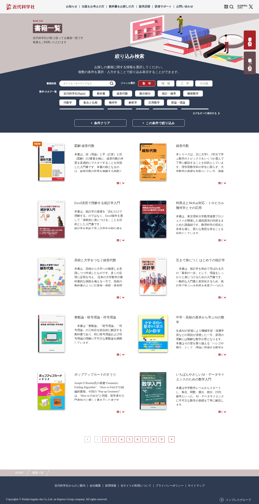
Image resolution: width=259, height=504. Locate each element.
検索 (112, 83)
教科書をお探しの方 (121, 6)
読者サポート (163, 6)
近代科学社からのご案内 (70, 485)
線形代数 (122, 93)
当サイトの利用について (135, 485)
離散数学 (193, 93)
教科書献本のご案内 (250, 60)
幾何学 (113, 102)
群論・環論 (178, 102)
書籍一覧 (38, 472)
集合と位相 (90, 102)
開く (119, 182)
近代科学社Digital (74, 93)
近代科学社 (20, 7)
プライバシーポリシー (170, 485)
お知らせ (71, 6)
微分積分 (145, 93)
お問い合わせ (184, 6)
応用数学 (154, 102)
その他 (204, 83)
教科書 (101, 93)
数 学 (147, 83)
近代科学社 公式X (242, 7)
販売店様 (144, 6)
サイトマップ (196, 485)
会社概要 (95, 485)
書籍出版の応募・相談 (250, 37)
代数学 (68, 102)
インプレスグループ (238, 500)
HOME (19, 472)
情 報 (166, 83)
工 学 (185, 83)
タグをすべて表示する (205, 110)
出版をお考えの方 (93, 6)
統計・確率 (169, 93)
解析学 (133, 102)
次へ (172, 460)
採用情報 (110, 485)
